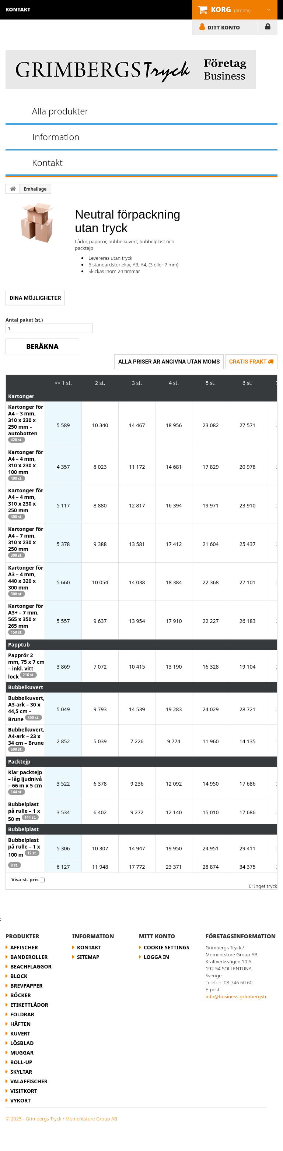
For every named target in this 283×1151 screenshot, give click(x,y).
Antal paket (20, 319)
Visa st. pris (25, 879)
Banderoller (29, 956)
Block (18, 976)
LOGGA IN (267, 28)
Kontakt (47, 162)
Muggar (22, 1052)
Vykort (20, 1100)
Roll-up (21, 1062)
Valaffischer (29, 1081)
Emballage (35, 189)
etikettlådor (29, 1004)
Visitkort (23, 1090)
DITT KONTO (223, 27)
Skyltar (21, 1071)
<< (57, 382)
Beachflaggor (31, 966)
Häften (20, 1023)
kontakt (18, 9)
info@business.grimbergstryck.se (243, 996)
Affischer (24, 947)
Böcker (20, 995)
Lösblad (22, 1043)
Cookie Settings (166, 947)
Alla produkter (60, 111)
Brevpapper (26, 985)
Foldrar (22, 1014)
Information (56, 137)
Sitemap (88, 956)
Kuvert (20, 1033)
